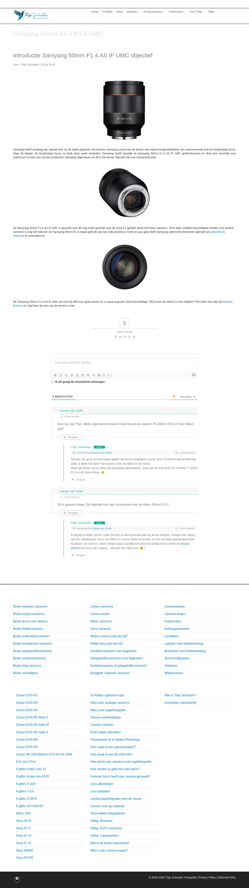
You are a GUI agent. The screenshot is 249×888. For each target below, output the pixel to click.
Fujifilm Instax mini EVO (32, 776)
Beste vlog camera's (27, 665)
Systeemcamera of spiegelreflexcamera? (118, 665)
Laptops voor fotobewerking (184, 643)
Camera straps (175, 614)
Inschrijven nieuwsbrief (180, 702)
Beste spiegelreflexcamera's (32, 651)
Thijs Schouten (81, 447)
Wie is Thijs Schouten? (180, 695)
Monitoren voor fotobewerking (185, 651)
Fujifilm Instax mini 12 (31, 769)
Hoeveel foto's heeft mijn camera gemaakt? (120, 776)
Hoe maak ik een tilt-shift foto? (111, 754)
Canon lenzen (100, 614)
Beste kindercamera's (28, 628)
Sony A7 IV (23, 835)
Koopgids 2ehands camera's (110, 673)
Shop (119, 11)
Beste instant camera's (29, 614)
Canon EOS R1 (27, 695)
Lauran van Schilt (101, 452)
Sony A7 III (23, 843)
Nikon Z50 (23, 813)
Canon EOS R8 (27, 739)
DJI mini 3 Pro (26, 761)
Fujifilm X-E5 (25, 791)
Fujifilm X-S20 (26, 784)
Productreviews (154, 12)
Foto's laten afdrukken (105, 732)
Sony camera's (100, 628)
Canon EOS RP (27, 747)
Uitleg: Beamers (101, 820)
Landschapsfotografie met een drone (115, 798)
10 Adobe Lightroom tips (107, 695)
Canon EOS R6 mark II (32, 732)
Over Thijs (197, 12)
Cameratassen (175, 606)
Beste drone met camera (30, 621)
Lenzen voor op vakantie (107, 806)
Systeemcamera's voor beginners (113, 651)
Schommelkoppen (177, 658)
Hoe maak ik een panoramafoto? (113, 747)
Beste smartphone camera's (32, 643)
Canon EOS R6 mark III (32, 724)
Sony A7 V (23, 828)
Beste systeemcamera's (29, 658)
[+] (109, 374)
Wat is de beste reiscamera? (110, 843)
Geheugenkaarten (177, 628)
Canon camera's (101, 606)
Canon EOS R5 (27, 710)
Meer (212, 12)
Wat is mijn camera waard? (109, 850)
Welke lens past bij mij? (106, 643)
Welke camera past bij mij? (109, 636)
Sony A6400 (24, 850)
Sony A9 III (23, 820)
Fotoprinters (173, 621)
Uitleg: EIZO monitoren (106, 828)
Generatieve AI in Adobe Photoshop (115, 739)
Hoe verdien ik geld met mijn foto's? (115, 769)
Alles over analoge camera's (110, 702)
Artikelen (133, 12)
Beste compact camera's (30, 606)
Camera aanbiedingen (105, 717)
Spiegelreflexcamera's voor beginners (116, 658)
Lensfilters (172, 636)
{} (104, 374)
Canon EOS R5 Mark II (32, 717)
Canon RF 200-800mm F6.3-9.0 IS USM (44, 754)
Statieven (171, 665)
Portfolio (107, 11)
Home (95, 11)
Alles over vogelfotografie (107, 710)
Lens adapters (100, 791)
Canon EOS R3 (27, 702)
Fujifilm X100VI (26, 798)
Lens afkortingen (101, 784)
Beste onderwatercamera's (31, 636)
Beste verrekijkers (25, 673)
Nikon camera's (101, 621)
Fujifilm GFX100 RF (29, 806)
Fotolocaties (177, 12)
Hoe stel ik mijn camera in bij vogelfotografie (120, 761)
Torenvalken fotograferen (107, 813)
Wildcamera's (174, 673)
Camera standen (101, 724)
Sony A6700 (24, 857)
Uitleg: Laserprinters (104, 835)
